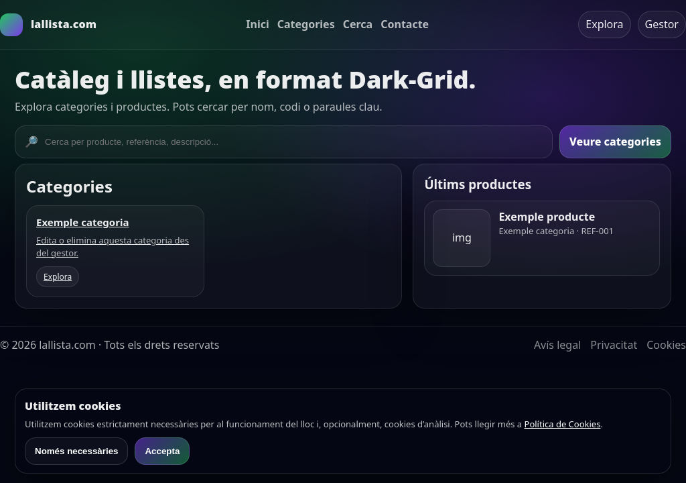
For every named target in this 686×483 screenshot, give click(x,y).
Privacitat (613, 344)
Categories (306, 24)
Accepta (162, 451)
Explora (604, 24)
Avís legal (557, 344)
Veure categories (615, 141)
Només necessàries (76, 451)
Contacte (405, 24)
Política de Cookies (563, 424)
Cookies (666, 344)
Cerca (358, 24)
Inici (257, 24)
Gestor (662, 24)
